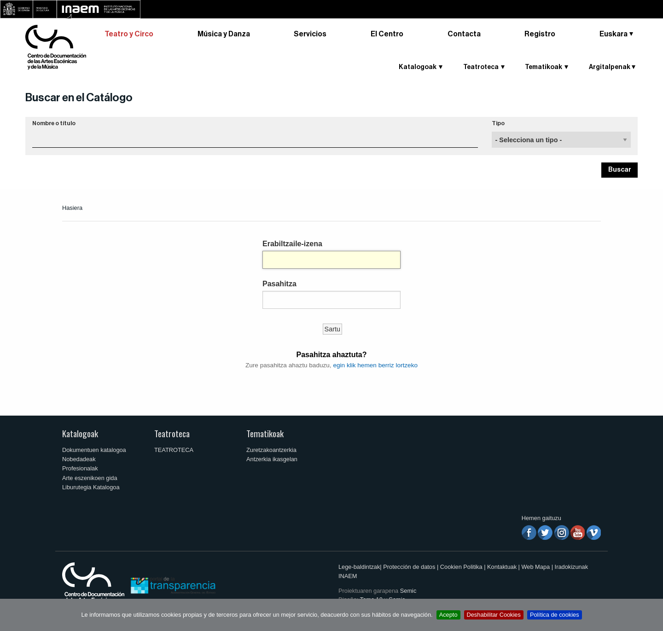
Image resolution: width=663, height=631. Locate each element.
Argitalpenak (609, 67)
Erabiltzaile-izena (292, 244)
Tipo (498, 123)
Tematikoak (543, 67)
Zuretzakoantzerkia (271, 449)
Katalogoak (417, 67)
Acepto (448, 614)
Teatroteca (481, 67)
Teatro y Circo (129, 34)
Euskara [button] (613, 34)
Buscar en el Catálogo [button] (79, 97)
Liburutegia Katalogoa (91, 487)
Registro (539, 34)
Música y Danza (224, 34)
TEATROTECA (173, 449)
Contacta (464, 34)
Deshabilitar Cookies (494, 614)
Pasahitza (279, 284)
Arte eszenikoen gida (89, 478)
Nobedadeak (79, 459)
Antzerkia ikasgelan (271, 459)
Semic (408, 590)
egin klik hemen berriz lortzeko (375, 365)
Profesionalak (80, 468)
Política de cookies (554, 614)
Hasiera (72, 207)
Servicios (310, 34)
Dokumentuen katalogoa (94, 449)
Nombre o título (54, 123)
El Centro (387, 34)
